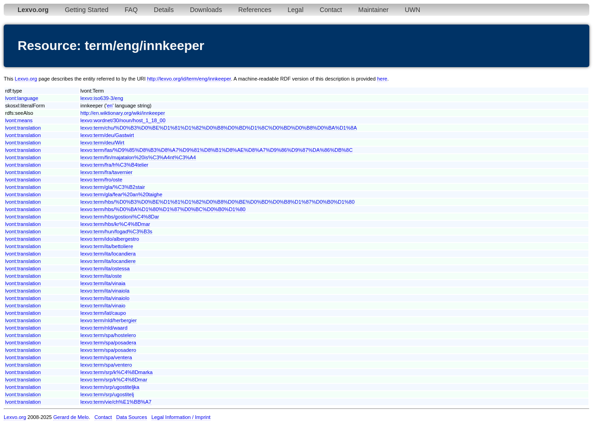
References (254, 9)
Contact (331, 9)
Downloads (206, 9)
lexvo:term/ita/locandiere (108, 261)
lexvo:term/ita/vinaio (103, 305)
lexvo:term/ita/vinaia (103, 283)
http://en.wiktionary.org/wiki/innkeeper (123, 113)
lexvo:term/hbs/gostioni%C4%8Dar (120, 216)
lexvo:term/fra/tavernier (106, 172)
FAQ (131, 9)
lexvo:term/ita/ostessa (105, 268)
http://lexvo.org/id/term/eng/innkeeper (189, 78)
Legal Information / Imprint (181, 417)
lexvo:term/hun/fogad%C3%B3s (116, 231)
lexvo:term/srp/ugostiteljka (110, 387)
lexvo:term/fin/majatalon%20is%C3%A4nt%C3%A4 (138, 157)
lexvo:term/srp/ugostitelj (107, 394)
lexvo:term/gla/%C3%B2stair (113, 187)
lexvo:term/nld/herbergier (109, 320)
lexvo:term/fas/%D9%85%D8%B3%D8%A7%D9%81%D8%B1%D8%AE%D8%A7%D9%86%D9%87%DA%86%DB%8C (217, 150)
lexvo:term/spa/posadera (108, 342)
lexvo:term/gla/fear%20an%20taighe (122, 194)
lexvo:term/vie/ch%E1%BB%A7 (116, 402)
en (110, 105)
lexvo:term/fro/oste (101, 179)
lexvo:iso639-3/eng (102, 98)
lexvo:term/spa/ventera (106, 357)
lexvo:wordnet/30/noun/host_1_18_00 (123, 120)
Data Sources (131, 417)
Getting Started (86, 9)
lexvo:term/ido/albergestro (110, 239)
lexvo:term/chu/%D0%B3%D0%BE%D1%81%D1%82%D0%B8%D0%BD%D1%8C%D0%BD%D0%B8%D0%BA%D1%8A (219, 128)
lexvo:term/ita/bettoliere (107, 246)
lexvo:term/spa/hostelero (108, 335)
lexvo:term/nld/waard (104, 328)
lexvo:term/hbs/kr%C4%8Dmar (115, 224)
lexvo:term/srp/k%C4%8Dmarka (117, 372)
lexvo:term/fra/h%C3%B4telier (115, 165)
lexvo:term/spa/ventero (106, 365)
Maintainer (373, 9)
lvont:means (18, 120)
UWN (412, 9)
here (382, 78)
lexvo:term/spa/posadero (108, 350)
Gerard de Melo (70, 417)
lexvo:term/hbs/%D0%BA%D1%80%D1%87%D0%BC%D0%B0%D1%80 (163, 209)
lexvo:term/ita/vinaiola (105, 291)
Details (164, 9)
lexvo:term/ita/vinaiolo (105, 298)
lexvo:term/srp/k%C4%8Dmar (114, 379)
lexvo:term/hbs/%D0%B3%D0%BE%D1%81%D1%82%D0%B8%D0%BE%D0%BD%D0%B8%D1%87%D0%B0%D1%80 (218, 202)
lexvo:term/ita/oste (101, 276)
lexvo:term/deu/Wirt (103, 142)
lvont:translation (23, 128)
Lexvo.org (26, 78)
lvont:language (21, 98)
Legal (295, 9)
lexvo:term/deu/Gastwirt (107, 135)
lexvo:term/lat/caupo (103, 313)
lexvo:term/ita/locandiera (108, 253)
